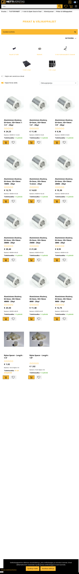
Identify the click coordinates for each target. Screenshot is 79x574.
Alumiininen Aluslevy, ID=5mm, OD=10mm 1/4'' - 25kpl (38, 122)
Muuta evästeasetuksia (8, 570)
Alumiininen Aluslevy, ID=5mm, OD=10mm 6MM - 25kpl (38, 299)
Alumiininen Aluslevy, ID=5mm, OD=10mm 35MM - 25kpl (38, 240)
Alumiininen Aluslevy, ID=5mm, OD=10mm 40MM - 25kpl (13, 299)
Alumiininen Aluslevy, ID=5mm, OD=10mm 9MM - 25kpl (64, 299)
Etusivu (3, 11)
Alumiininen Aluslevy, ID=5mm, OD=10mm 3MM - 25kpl (64, 240)
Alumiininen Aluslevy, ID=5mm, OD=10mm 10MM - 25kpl (13, 181)
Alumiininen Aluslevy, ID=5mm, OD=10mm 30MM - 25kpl (13, 240)
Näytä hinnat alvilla (11, 83)
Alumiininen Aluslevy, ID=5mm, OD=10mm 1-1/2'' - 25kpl (13, 122)
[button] (39, 38)
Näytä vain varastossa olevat (14, 76)
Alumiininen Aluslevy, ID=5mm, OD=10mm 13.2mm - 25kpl (38, 181)
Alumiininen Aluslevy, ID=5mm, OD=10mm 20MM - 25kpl (64, 181)
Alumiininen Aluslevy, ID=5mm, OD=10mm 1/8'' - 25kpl (64, 122)
